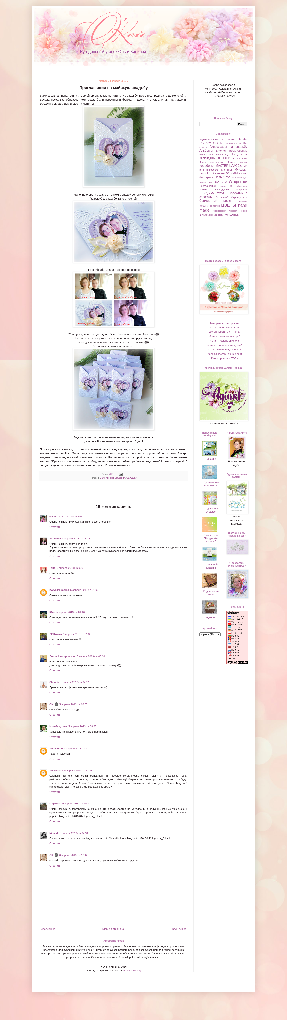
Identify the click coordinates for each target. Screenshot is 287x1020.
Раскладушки (221, 189)
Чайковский (219, 210)
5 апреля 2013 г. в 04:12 (75, 682)
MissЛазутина (58, 726)
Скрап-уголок (239, 197)
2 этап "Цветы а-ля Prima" (224, 331)
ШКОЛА (204, 214)
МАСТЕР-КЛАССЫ (228, 165)
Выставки (220, 154)
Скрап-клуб (222, 197)
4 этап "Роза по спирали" (225, 340)
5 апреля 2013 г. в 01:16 (70, 612)
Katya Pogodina (59, 589)
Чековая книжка (238, 211)
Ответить (55, 526)
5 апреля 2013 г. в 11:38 (78, 770)
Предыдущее (178, 928)
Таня (52, 567)
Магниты (104, 477)
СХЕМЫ (221, 193)
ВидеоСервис (206, 154)
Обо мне (220, 182)
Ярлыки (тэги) (216, 214)
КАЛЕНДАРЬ (207, 158)
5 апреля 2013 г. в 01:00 (84, 589)
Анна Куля (56, 748)
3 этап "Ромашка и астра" (224, 336)
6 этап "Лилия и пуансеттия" (225, 349)
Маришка (55, 803)
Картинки (242, 158)
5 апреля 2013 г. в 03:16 (91, 656)
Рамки (203, 189)
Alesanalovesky (131, 970)
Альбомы (206, 150)
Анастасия (56, 770)
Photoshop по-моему (225, 143)
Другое (242, 154)
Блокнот (221, 150)
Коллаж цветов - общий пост (225, 353)
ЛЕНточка (55, 634)
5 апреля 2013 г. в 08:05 (73, 704)
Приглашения (117, 477)
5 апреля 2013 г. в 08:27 (82, 726)
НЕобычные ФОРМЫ (222, 173)
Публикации (241, 186)
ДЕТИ (231, 154)
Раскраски (241, 189)
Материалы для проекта (225, 323)
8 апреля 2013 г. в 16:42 (73, 855)
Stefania (54, 682)
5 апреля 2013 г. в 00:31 (71, 567)
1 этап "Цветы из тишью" (225, 327)
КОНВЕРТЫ (226, 158)
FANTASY (205, 143)
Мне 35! (211, 458)
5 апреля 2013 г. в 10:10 (78, 748)
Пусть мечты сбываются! (211, 484)
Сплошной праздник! (211, 566)
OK (51, 704)
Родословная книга (211, 593)
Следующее (48, 928)
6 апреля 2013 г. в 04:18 (74, 833)
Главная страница (113, 928)
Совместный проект (215, 200)
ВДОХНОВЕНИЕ (238, 150)
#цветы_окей (208, 139)
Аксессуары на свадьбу (228, 146)
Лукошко (211, 617)
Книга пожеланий (211, 162)
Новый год (222, 177)
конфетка (231, 214)
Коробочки (206, 165)
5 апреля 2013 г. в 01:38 (77, 634)
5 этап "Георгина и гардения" (224, 345)
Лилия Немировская (62, 656)
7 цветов (228, 139)
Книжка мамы (237, 162)
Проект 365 (225, 186)
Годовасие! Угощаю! (211, 510)
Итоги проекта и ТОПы (224, 358)
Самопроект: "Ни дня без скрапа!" (211, 538)
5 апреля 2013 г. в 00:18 (73, 516)
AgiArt (243, 139)
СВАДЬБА (131, 477)
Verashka (55, 538)
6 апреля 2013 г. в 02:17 (76, 803)
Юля (52, 612)
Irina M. (54, 833)
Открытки (238, 181)
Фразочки (215, 205)
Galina (53, 516)
